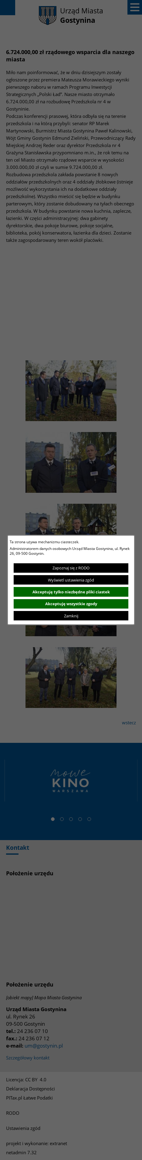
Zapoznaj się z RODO (71, 568)
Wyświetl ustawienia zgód (71, 580)
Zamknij (71, 616)
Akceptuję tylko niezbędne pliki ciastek (71, 592)
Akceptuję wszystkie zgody (71, 603)
